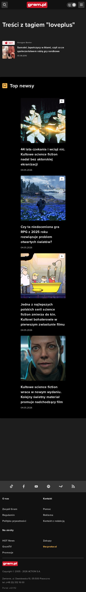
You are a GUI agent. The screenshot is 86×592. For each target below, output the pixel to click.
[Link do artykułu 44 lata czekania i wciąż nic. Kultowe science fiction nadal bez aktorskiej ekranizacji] (43, 135)
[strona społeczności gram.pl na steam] (61, 486)
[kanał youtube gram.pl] (36, 486)
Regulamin (8, 515)
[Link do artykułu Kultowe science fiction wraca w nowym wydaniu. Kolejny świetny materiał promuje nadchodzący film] (43, 373)
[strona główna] (37, 5)
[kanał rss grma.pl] (73, 486)
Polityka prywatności (14, 521)
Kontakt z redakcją (54, 521)
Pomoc (47, 509)
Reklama (48, 515)
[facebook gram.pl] (24, 486)
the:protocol (50, 546)
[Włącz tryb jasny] (72, 5)
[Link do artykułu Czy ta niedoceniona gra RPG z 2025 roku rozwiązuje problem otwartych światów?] (43, 212)
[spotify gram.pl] (49, 486)
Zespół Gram (9, 509)
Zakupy (47, 540)
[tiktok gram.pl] (12, 486)
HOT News (8, 540)
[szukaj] (5, 5)
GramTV (7, 546)
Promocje (7, 552)
